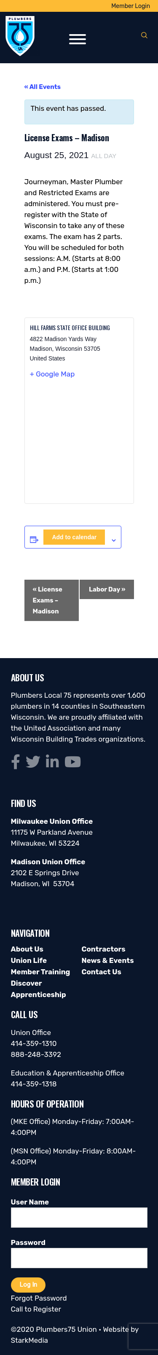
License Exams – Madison (47, 600)
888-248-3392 (36, 1054)
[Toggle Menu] (77, 39)
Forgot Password (39, 1298)
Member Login (130, 6)
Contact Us (101, 972)
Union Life (29, 960)
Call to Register (36, 1309)
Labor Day (107, 589)
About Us (27, 949)
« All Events (42, 87)
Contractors (104, 949)
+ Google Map (52, 374)
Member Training (40, 972)
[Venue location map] (79, 444)
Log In (28, 1284)
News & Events (108, 960)
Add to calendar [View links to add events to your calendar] (74, 537)
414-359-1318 (34, 1084)
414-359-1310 (34, 1043)
